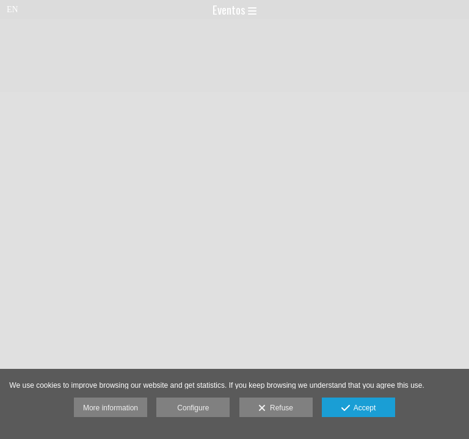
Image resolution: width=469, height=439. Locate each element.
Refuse (275, 408)
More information (110, 408)
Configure (193, 408)
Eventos (234, 9)
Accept (358, 408)
